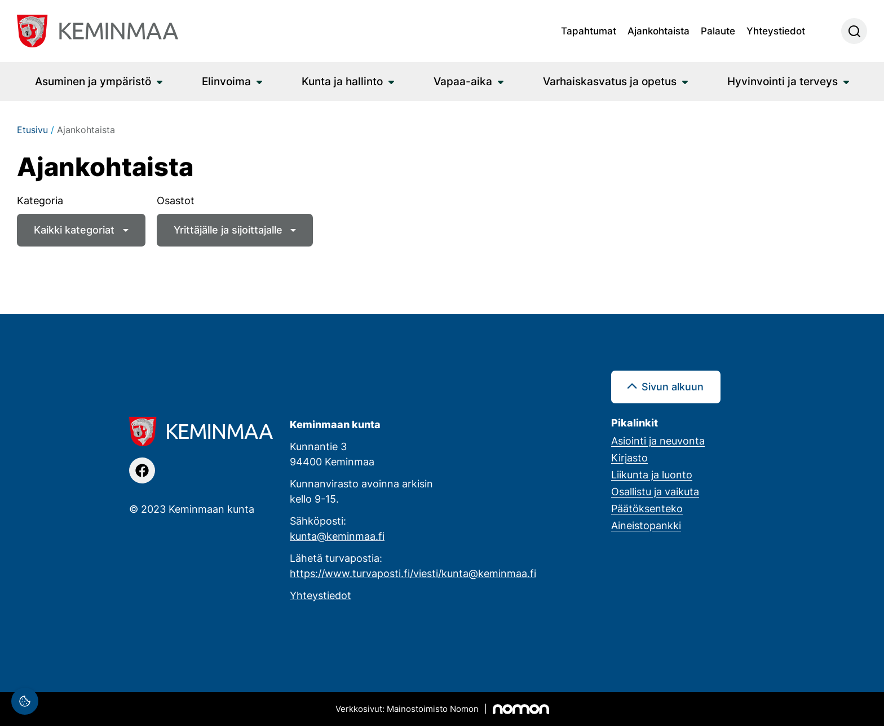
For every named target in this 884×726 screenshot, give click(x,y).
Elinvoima (226, 81)
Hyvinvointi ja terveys (782, 81)
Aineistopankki (646, 525)
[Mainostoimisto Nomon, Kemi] (442, 709)
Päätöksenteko (647, 508)
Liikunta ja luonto (651, 474)
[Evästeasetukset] (24, 701)
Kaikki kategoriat (74, 229)
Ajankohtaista (658, 30)
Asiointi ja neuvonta (658, 440)
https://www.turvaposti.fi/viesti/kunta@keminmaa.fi (413, 573)
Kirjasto (629, 457)
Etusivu (32, 130)
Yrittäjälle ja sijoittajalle (228, 229)
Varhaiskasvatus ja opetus (610, 81)
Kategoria (40, 200)
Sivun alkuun (673, 386)
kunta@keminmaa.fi (337, 536)
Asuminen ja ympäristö (93, 81)
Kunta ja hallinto (342, 81)
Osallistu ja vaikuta (655, 491)
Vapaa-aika (463, 81)
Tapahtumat (588, 30)
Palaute (718, 30)
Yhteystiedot (775, 30)
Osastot (176, 200)
